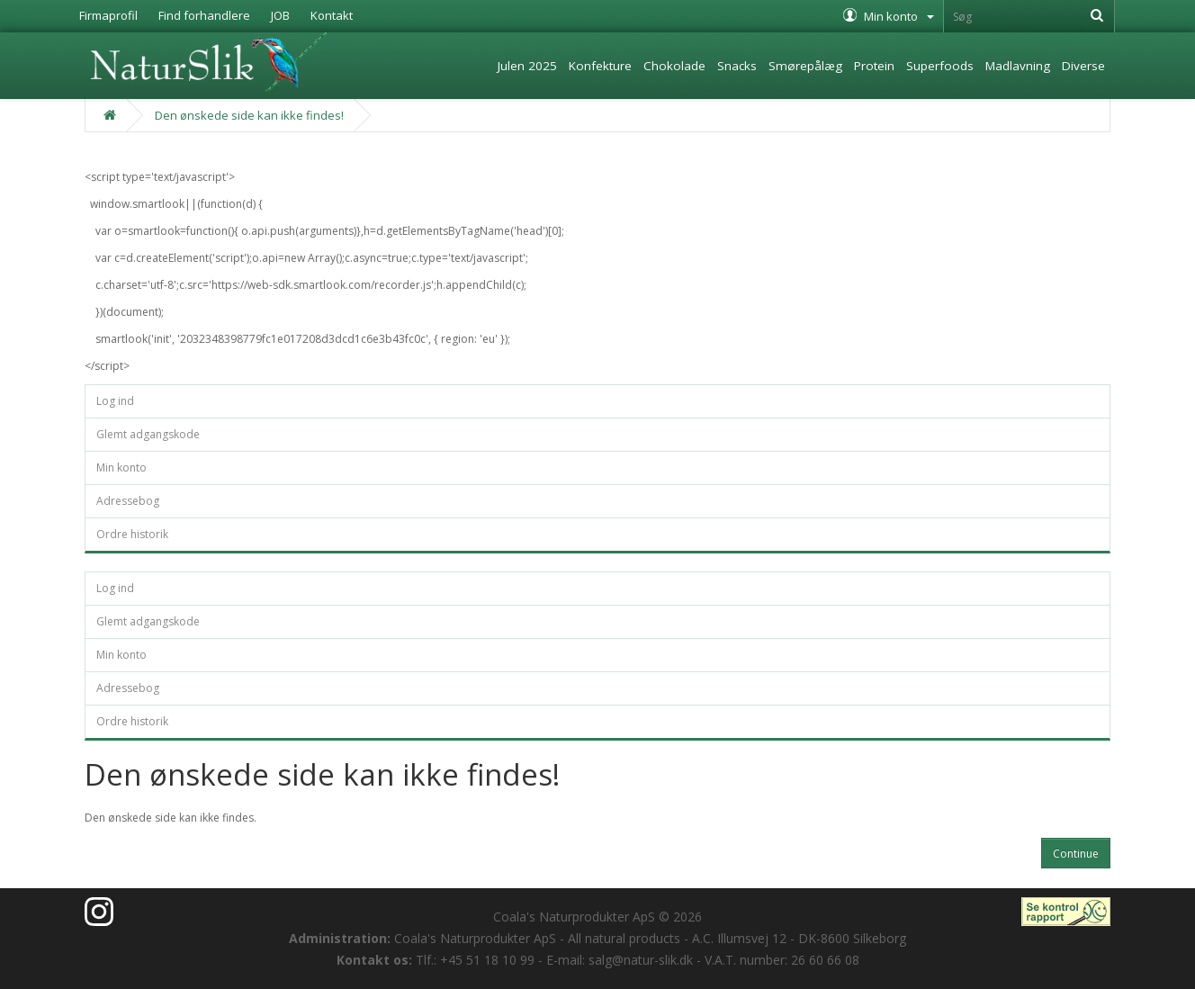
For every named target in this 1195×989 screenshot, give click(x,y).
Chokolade (674, 66)
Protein (874, 66)
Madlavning (1017, 66)
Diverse (1083, 66)
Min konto (121, 467)
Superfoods (940, 66)
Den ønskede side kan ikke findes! (249, 115)
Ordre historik (132, 534)
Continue (1076, 853)
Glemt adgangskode (148, 434)
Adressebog (127, 500)
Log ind (115, 401)
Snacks (737, 66)
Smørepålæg (805, 66)
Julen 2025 (527, 66)
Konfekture (600, 66)
